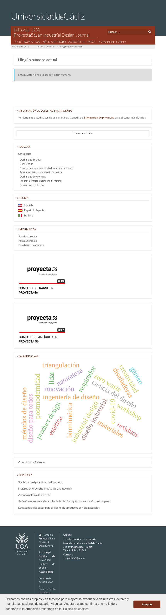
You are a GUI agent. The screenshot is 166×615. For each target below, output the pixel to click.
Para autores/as (27, 240)
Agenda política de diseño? (34, 494)
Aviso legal (45, 552)
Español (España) (31, 210)
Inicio (18, 41)
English (25, 205)
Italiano (25, 215)
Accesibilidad (46, 571)
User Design (26, 163)
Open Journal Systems (31, 462)
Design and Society (30, 159)
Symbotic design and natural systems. (40, 482)
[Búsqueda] (127, 31)
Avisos (91, 41)
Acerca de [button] (76, 41)
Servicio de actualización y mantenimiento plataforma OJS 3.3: (51, 589)
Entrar (121, 42)
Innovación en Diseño (32, 185)
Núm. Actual (32, 41)
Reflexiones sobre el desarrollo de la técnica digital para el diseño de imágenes (64, 501)
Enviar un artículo (83, 133)
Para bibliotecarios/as (31, 245)
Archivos (51, 46)
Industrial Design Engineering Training (40, 180)
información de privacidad (99, 117)
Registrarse (106, 42)
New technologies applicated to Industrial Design (47, 168)
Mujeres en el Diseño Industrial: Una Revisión (45, 488)
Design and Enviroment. (33, 176)
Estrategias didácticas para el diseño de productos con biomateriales (59, 507)
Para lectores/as (28, 236)
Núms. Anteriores (54, 41)
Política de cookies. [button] (76, 609)
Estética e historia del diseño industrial (41, 172)
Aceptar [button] (147, 604)
